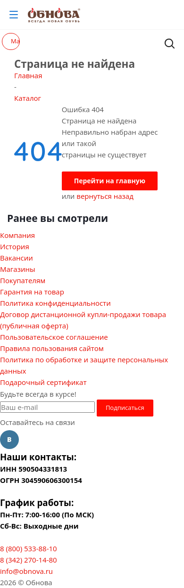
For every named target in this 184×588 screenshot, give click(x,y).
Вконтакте (9, 439)
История (14, 246)
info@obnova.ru (26, 571)
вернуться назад (105, 196)
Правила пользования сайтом (52, 348)
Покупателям (22, 280)
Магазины (17, 269)
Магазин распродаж (15, 41)
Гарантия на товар (32, 291)
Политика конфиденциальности (55, 303)
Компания (17, 235)
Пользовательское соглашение (54, 337)
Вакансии (16, 257)
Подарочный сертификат (43, 382)
